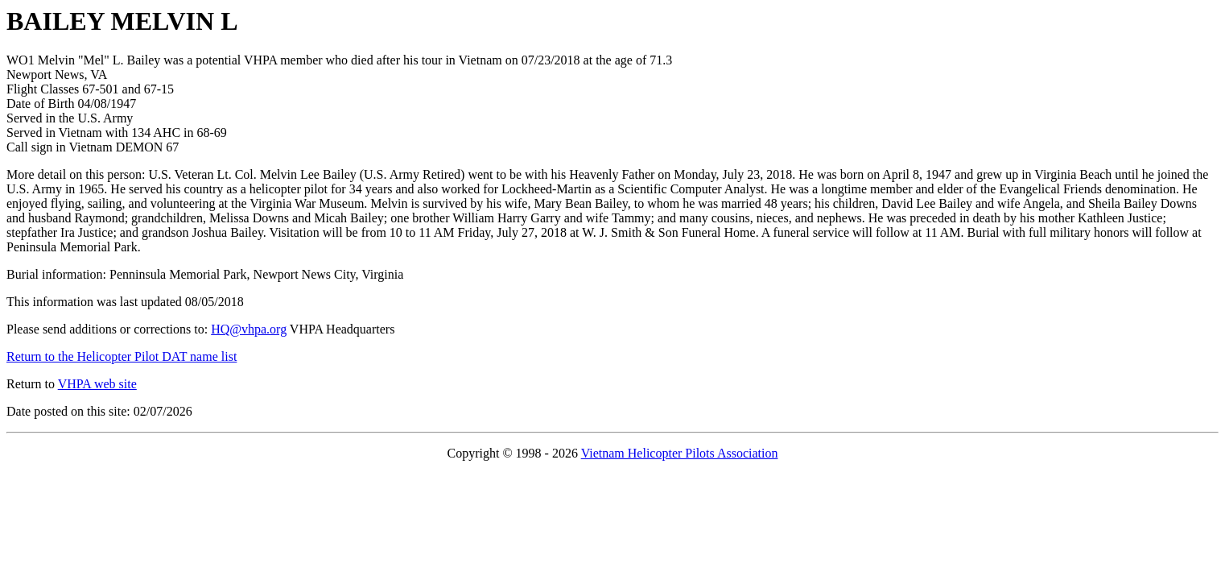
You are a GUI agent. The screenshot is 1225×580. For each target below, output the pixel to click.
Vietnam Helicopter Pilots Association (679, 453)
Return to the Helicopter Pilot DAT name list (121, 356)
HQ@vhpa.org (249, 329)
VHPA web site (97, 384)
